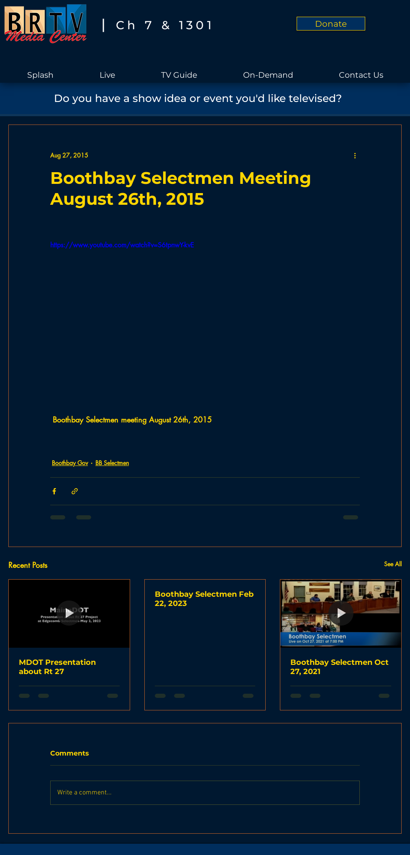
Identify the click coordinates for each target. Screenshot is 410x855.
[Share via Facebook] (54, 491)
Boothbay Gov (70, 463)
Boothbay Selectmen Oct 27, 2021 (339, 667)
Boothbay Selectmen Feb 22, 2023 (204, 599)
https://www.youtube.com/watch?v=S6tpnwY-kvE (122, 245)
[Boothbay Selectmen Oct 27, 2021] (340, 613)
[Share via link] (75, 491)
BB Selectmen (112, 463)
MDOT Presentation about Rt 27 (57, 667)
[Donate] (331, 24)
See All (393, 564)
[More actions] (355, 155)
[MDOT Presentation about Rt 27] (69, 613)
